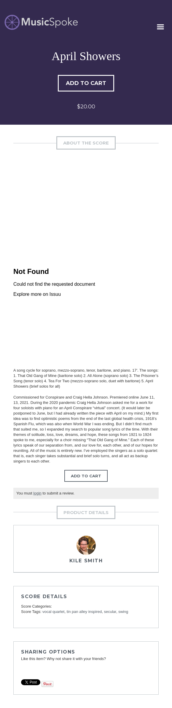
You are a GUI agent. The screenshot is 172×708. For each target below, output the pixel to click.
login (37, 493)
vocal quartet (53, 611)
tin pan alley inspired (84, 611)
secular (110, 611)
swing (123, 611)
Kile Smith (86, 560)
